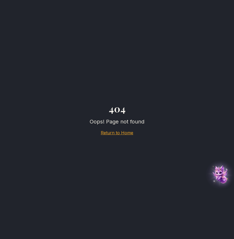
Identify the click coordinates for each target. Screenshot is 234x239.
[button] (220, 174)
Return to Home (117, 132)
